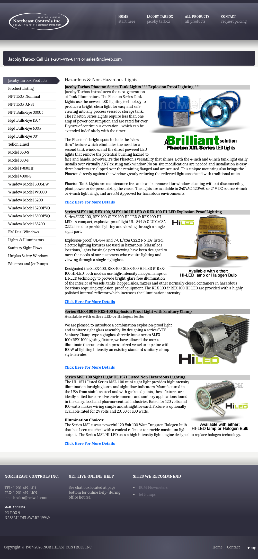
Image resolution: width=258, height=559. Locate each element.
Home (217, 547)
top (254, 547)
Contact (233, 547)
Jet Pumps (147, 494)
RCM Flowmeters (153, 487)
